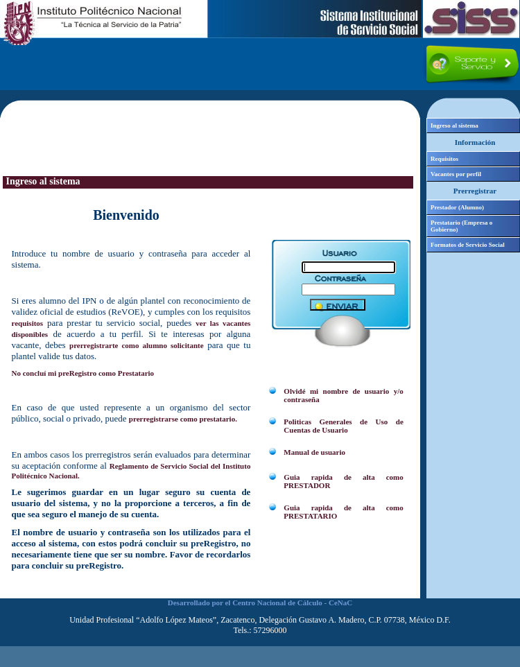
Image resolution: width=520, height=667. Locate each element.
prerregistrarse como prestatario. (183, 419)
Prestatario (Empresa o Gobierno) (461, 226)
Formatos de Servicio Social (468, 244)
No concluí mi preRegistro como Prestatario (83, 373)
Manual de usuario (314, 452)
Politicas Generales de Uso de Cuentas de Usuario (343, 425)
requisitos (28, 323)
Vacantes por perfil (456, 174)
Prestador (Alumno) (457, 207)
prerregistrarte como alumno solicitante (136, 345)
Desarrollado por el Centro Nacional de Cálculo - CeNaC (260, 602)
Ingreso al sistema (454, 125)
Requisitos (444, 158)
